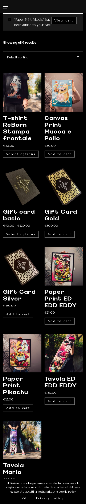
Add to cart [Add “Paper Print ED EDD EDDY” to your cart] (59, 321)
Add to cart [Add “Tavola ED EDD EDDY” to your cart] (59, 401)
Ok (25, 498)
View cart (63, 20)
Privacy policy (50, 498)
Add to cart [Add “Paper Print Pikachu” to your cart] (18, 408)
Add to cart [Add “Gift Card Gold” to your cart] (59, 234)
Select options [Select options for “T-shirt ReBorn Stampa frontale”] (21, 154)
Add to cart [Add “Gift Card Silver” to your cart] (18, 314)
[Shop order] (43, 57)
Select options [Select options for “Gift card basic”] (21, 234)
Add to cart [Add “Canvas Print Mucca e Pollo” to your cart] (59, 154)
